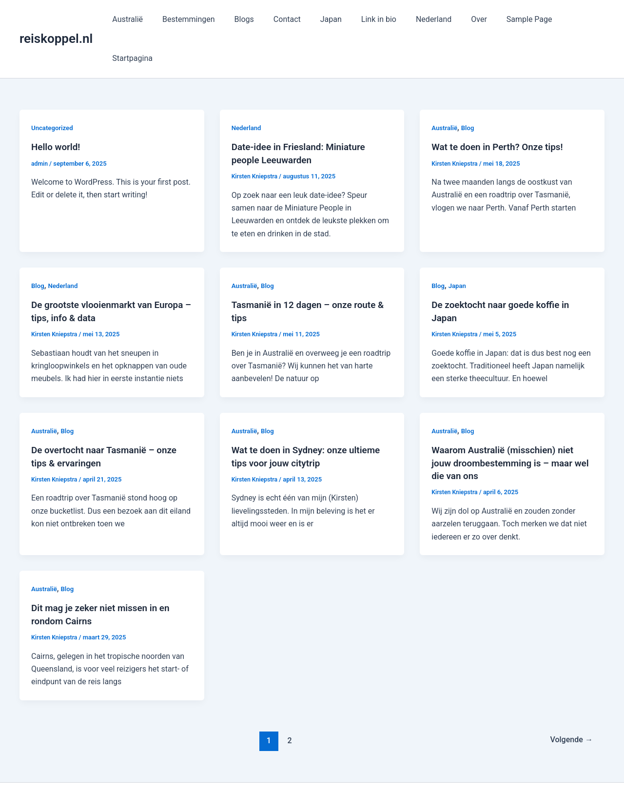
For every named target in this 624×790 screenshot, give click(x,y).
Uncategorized (53, 89)
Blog (469, 89)
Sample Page (518, 19)
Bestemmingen (204, 19)
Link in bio (379, 19)
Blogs (256, 19)
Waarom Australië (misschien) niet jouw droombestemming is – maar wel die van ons (506, 422)
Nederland (430, 19)
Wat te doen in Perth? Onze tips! (501, 108)
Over (472, 19)
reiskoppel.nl (56, 19)
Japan (335, 19)
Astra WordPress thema (401, 765)
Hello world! (57, 108)
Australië (147, 19)
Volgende (569, 699)
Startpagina (576, 19)
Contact (295, 19)
